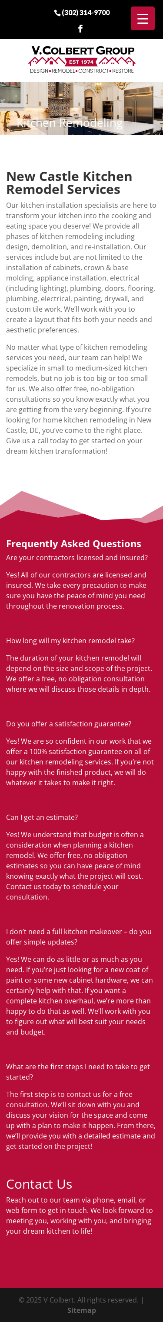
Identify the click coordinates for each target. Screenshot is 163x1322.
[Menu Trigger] (143, 18)
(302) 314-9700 (86, 12)
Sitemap (81, 1310)
